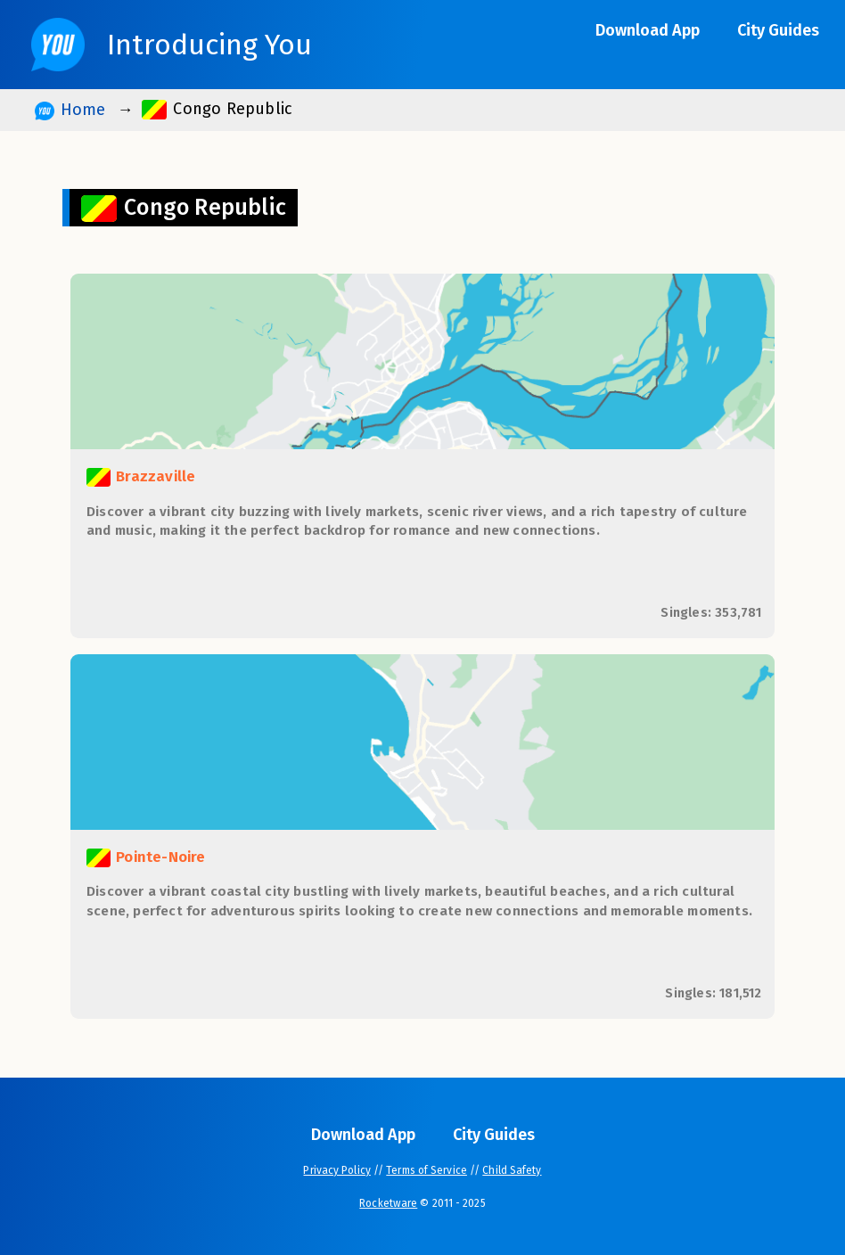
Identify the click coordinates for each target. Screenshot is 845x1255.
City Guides (778, 30)
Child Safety (511, 1170)
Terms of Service (426, 1170)
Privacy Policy (336, 1170)
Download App (647, 30)
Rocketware (388, 1203)
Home (70, 110)
